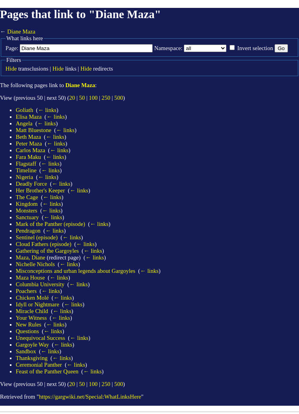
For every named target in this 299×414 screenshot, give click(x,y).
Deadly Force (31, 184)
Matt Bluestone (33, 130)
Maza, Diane (30, 257)
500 (118, 98)
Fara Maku (28, 157)
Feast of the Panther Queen (47, 371)
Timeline (26, 170)
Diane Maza (21, 31)
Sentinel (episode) (37, 237)
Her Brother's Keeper (40, 190)
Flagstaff (26, 163)
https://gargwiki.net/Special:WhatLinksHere (90, 396)
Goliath (24, 110)
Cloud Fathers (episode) (43, 244)
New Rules (28, 324)
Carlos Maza (30, 150)
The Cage (27, 197)
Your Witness (31, 318)
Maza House (30, 277)
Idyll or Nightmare (37, 304)
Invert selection (255, 48)
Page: (12, 48)
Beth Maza (28, 137)
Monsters (26, 210)
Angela (24, 123)
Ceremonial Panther (39, 365)
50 (82, 98)
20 (72, 98)
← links (47, 110)
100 (93, 98)
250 (106, 98)
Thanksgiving (32, 358)
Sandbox (26, 351)
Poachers (26, 291)
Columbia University (40, 284)
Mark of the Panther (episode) (50, 224)
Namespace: (168, 48)
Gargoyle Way (32, 344)
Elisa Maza (29, 117)
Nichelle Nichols (35, 264)
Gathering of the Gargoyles (47, 251)
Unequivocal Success (40, 338)
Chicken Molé (32, 298)
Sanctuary (27, 217)
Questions (27, 331)
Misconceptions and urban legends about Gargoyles (75, 271)
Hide (11, 68)
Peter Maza (29, 143)
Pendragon (28, 231)
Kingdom (26, 204)
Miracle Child (32, 311)
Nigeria (24, 177)
